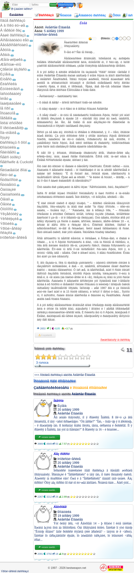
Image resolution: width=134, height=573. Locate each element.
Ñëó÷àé (6, 175)
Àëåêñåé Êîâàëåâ (57, 27)
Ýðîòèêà (7, 224)
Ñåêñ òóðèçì (10, 157)
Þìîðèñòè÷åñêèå (13, 237)
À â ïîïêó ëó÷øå (12, 25)
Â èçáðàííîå (45, 335)
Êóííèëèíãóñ (10, 89)
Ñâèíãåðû (8, 152)
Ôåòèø (5, 204)
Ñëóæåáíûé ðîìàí (13, 170)
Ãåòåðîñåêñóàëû (14, 45)
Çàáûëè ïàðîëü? (21, 8)
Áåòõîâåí (60, 507)
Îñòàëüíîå (7, 113)
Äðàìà (5, 55)
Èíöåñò (6, 79)
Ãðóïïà (5, 50)
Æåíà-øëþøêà (11, 59)
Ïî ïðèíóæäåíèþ (12, 128)
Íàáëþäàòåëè (10, 103)
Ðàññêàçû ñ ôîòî (13, 142)
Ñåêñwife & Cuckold (16, 162)
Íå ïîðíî (5, 108)
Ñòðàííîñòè (9, 180)
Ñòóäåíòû (8, 185)
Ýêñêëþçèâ (9, 219)
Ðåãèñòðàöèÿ (65, 4)
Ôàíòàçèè (8, 189)
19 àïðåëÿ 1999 (68, 515)
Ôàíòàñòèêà (10, 194)
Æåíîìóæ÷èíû (10, 64)
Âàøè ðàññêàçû (13, 35)
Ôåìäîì (5, 199)
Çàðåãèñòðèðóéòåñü (51, 388)
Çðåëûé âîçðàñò (13, 69)
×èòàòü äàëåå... (47, 437)
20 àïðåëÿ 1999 (68, 409)
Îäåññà (59, 400)
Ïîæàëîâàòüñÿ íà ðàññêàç (115, 339)
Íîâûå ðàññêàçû (12, 20)
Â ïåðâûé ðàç (11, 30)
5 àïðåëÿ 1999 (54, 31)
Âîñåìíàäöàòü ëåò (14, 40)
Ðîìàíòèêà (8, 147)
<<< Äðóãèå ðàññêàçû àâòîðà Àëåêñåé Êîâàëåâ (64, 374)
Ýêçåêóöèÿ (9, 214)
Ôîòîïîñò (6, 209)
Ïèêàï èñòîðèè (11, 123)
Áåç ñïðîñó (62, 454)
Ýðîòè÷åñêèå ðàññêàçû (15, 571)
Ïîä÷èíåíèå (8, 133)
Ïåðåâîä (6, 118)
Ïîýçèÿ (5, 137)
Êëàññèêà (8, 84)
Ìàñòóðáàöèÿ (10, 94)
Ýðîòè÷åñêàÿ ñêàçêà (10, 230)
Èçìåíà (5, 74)
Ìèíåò (4, 98)
